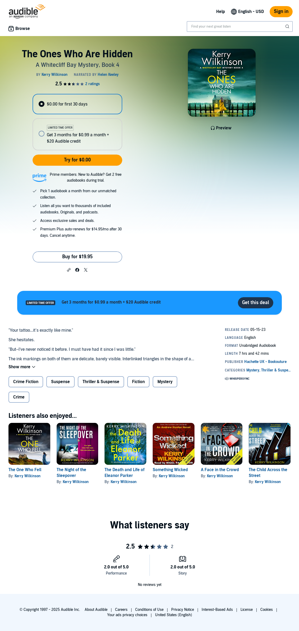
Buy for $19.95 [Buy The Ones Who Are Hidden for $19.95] (77, 257)
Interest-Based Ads (217, 609)
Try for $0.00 (77, 160)
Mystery (165, 381)
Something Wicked (170, 469)
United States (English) (173, 615)
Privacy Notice (182, 609)
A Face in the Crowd (220, 469)
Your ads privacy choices (127, 615)
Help (220, 11)
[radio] (77, 104)
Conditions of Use (149, 609)
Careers (121, 609)
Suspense (60, 381)
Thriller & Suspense (101, 381)
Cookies (266, 609)
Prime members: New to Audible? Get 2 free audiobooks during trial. (85, 177)
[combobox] (240, 26)
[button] (69, 269)
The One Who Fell (24, 469)
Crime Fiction (25, 381)
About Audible (96, 609)
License (247, 609)
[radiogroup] (77, 122)
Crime (19, 397)
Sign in (281, 11)
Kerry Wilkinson (27, 476)
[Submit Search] (288, 26)
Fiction (138, 381)
